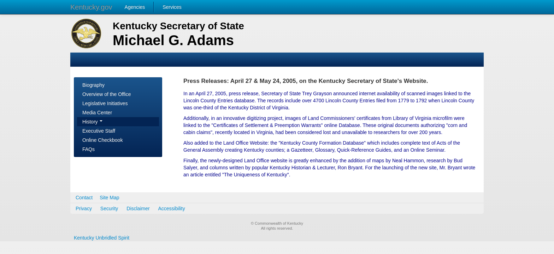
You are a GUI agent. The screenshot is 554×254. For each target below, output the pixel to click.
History (92, 122)
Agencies (135, 7)
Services (172, 7)
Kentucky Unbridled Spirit (101, 238)
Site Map (109, 197)
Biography (93, 85)
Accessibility (171, 208)
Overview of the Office (106, 94)
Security (109, 208)
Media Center (97, 112)
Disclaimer (137, 208)
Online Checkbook (102, 140)
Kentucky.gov (91, 7)
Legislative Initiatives (105, 103)
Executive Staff (98, 131)
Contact (84, 197)
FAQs (88, 149)
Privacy (84, 208)
